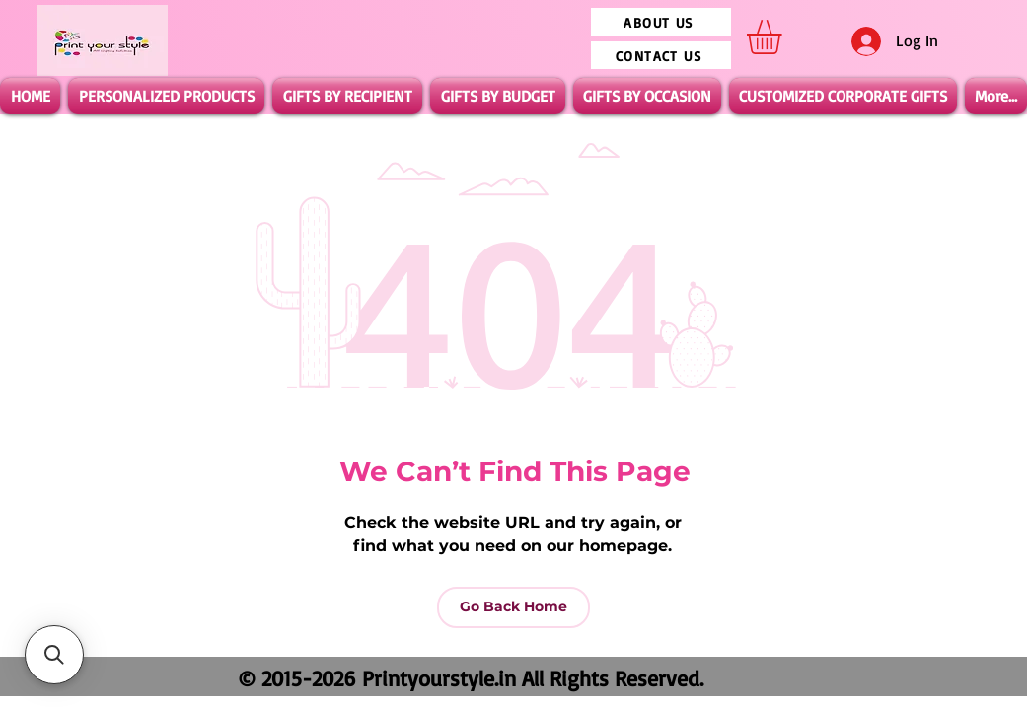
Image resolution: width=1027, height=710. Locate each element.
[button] (784, 37)
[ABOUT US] (661, 22)
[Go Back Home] (513, 607)
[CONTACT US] (661, 55)
